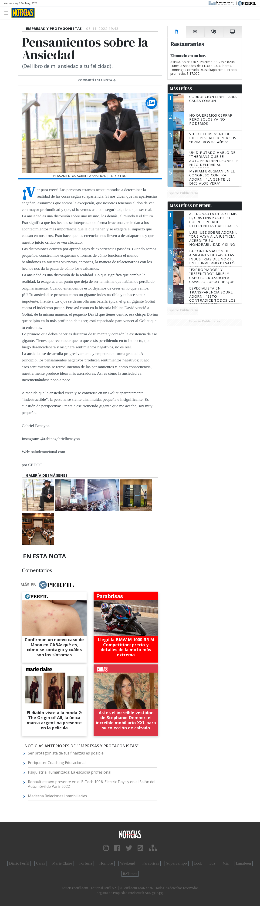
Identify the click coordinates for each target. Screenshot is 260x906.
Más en (47, 585)
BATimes (130, 874)
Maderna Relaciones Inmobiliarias (57, 795)
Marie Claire (62, 863)
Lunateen (243, 863)
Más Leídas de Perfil (190, 206)
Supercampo (176, 863)
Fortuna (85, 863)
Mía (226, 863)
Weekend (127, 863)
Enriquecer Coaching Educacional (56, 762)
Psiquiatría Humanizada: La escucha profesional (69, 772)
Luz (212, 863)
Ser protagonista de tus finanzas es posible (66, 753)
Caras (40, 863)
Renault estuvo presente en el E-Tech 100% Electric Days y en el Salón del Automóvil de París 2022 (91, 784)
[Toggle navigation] (7, 13)
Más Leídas (181, 89)
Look (198, 863)
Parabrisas (150, 863)
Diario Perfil (19, 863)
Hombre (106, 863)
